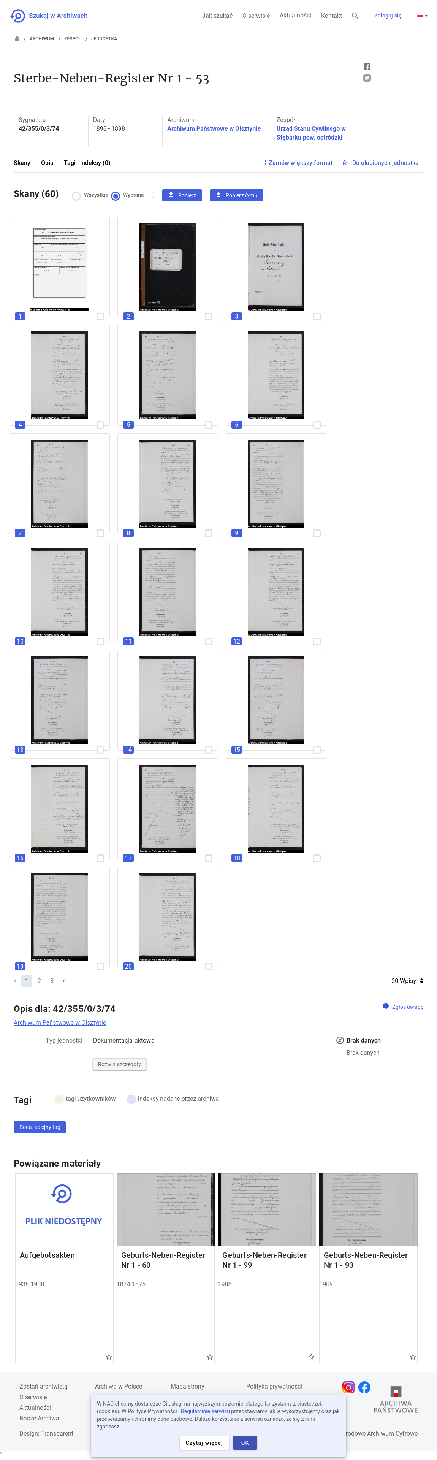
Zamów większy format (300, 162)
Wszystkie (92, 195)
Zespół (72, 38)
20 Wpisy (407, 980)
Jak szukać (217, 15)
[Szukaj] (355, 16)
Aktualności (295, 15)
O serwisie (256, 15)
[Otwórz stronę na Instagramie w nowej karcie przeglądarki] (350, 1387)
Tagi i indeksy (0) (87, 162)
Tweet (367, 78)
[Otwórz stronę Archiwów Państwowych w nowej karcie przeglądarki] (396, 1401)
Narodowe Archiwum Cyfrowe (378, 1433)
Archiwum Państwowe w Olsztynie (214, 128)
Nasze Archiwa (39, 1418)
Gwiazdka (109, 1356)
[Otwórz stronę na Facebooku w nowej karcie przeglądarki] (366, 1387)
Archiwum (42, 38)
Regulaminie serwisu (205, 1411)
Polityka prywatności (274, 1386)
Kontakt (331, 15)
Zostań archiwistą (43, 1386)
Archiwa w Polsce (118, 1386)
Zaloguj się (388, 16)
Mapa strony (187, 1386)
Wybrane (129, 195)
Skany (22, 162)
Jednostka (104, 38)
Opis (47, 162)
